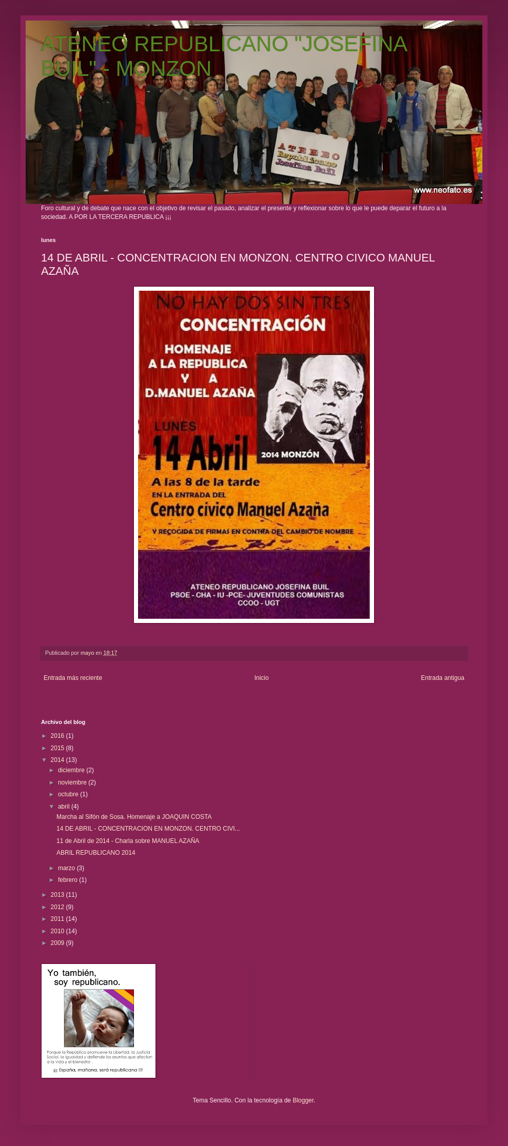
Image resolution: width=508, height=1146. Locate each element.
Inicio (262, 677)
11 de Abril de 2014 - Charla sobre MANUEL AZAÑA (127, 841)
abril (64, 806)
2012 (58, 907)
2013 (58, 894)
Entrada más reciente (73, 677)
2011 (58, 918)
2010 (58, 931)
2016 (58, 735)
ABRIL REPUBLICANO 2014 (95, 852)
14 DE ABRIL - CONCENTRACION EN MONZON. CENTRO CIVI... (148, 828)
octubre (69, 794)
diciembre (72, 770)
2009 (58, 943)
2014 (58, 759)
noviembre (73, 782)
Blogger (303, 1100)
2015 (58, 748)
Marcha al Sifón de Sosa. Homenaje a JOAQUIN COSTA (134, 816)
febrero (68, 879)
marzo (67, 868)
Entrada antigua (442, 677)
